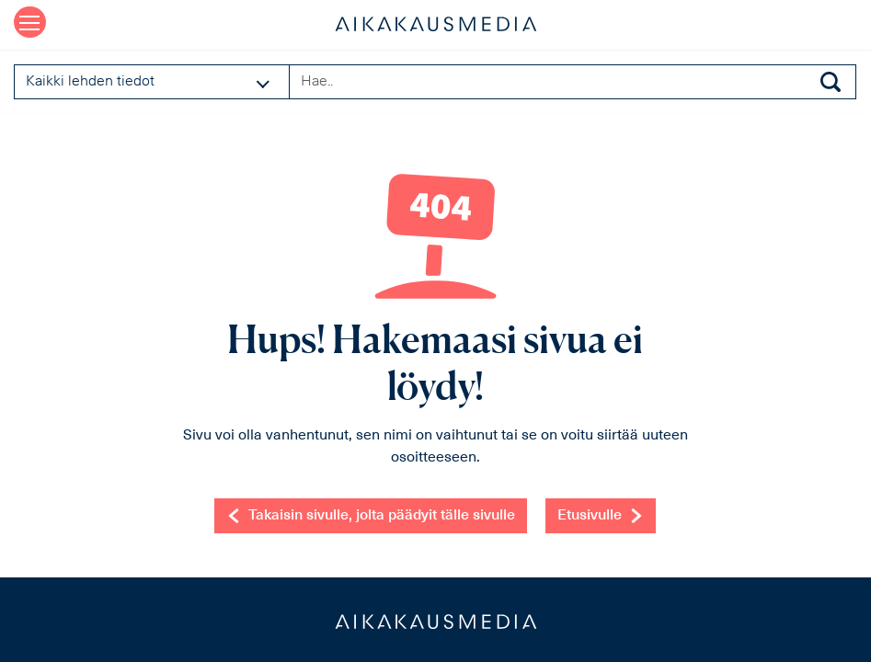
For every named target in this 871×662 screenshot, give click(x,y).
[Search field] (572, 81)
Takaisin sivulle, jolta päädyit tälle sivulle (370, 515)
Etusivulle (600, 515)
